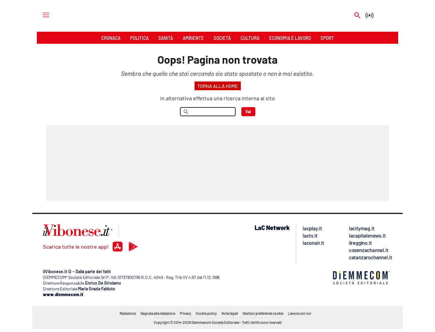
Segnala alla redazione (157, 313)
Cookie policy (206, 313)
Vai (248, 111)
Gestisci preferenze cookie (263, 313)
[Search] (357, 15)
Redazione (128, 313)
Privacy (185, 313)
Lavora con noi (299, 313)
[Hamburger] (40, 14)
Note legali (229, 313)
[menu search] (208, 111)
